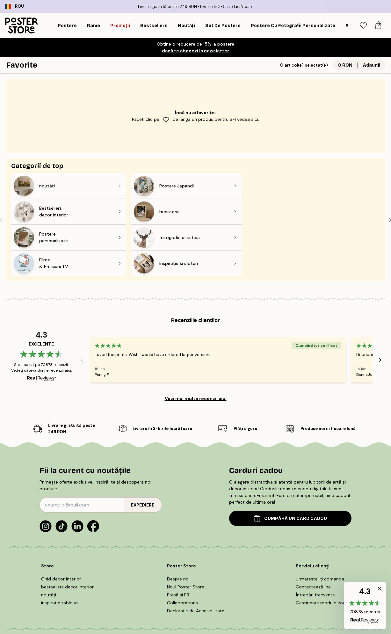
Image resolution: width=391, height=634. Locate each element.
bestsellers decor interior (67, 535)
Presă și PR (178, 543)
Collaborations (182, 551)
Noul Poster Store (185, 535)
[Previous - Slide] (82, 308)
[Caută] (346, 25)
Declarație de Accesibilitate (195, 559)
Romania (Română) (37, 617)
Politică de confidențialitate (287, 596)
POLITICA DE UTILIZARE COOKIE (181, 596)
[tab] (363, 25)
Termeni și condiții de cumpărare (109, 596)
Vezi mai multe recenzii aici (196, 347)
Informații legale (236, 596)
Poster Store (210, 615)
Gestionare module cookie (323, 551)
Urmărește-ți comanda (320, 527)
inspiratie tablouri (59, 551)
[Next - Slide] (380, 308)
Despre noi (178, 527)
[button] (365, 605)
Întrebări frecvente (315, 543)
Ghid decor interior (61, 527)
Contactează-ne (313, 535)
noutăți (48, 543)
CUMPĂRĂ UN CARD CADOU (290, 467)
